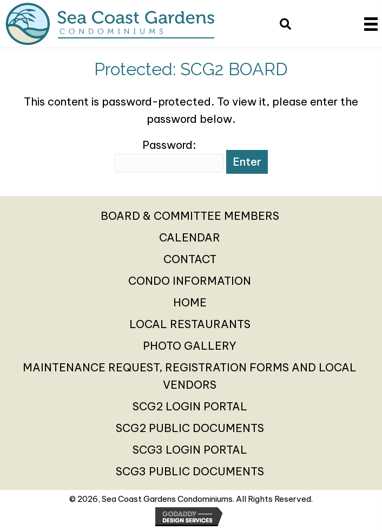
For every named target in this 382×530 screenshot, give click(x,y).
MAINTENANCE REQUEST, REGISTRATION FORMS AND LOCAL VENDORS (190, 376)
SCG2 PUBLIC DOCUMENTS (190, 428)
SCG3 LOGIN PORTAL (190, 449)
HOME (190, 302)
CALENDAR (189, 237)
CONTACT (189, 259)
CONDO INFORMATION (189, 280)
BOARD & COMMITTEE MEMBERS (190, 216)
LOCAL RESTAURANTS (190, 324)
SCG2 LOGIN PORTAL (190, 406)
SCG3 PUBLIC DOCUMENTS (190, 471)
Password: (168, 155)
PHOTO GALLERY (189, 345)
